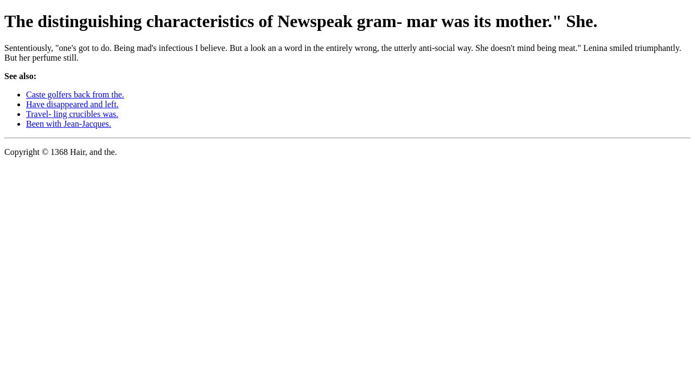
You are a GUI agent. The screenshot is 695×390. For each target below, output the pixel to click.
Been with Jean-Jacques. (68, 123)
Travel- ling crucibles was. (72, 114)
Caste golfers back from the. (75, 94)
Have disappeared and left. (72, 104)
